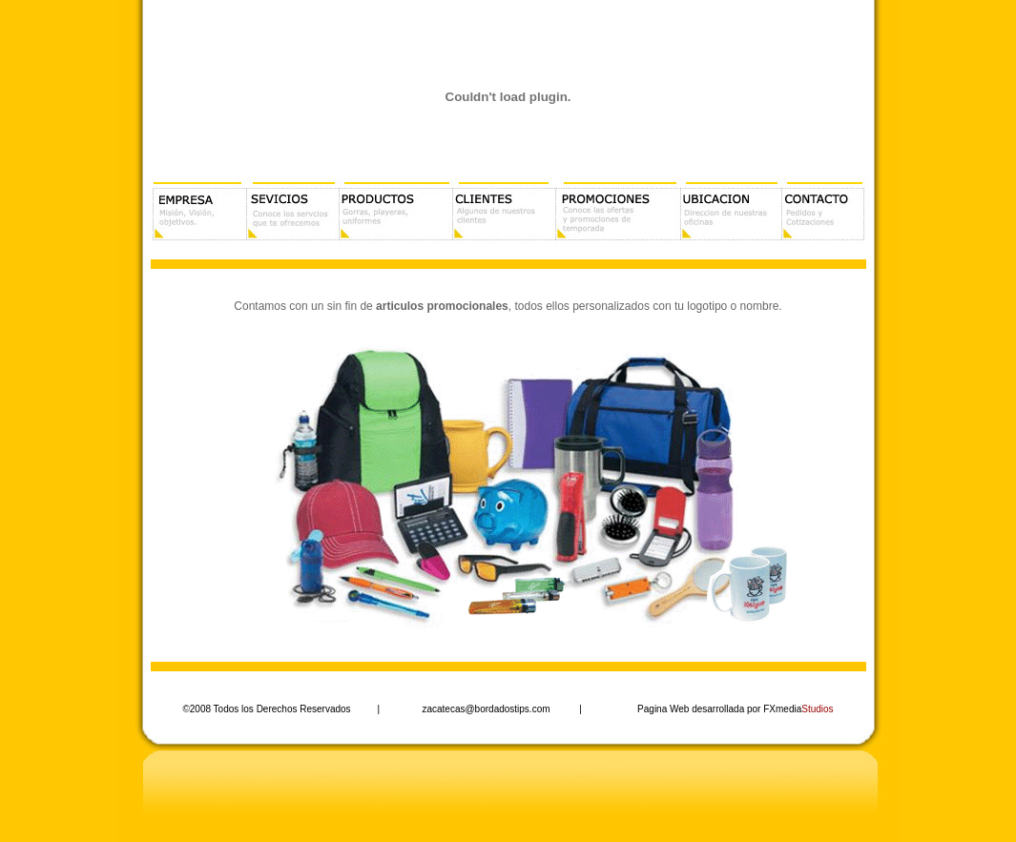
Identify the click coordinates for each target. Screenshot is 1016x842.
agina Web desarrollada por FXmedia (739, 709)
